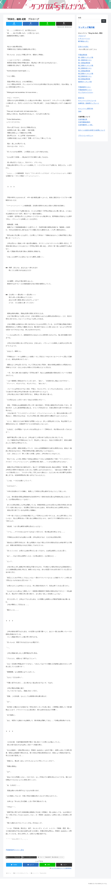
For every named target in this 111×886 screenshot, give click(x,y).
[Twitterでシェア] (14, 24)
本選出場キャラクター (58, 857)
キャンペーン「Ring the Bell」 (13, 857)
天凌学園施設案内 (84, 122)
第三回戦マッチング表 (85, 73)
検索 (79, 18)
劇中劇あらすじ (83, 41)
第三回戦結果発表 (84, 79)
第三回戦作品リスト (85, 76)
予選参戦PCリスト (84, 87)
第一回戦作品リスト (85, 60)
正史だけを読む (83, 46)
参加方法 (81, 98)
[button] (64, 24)
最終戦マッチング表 (85, 82)
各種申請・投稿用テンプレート (88, 103)
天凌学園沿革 (82, 119)
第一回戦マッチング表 (85, 57)
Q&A (79, 111)
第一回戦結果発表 (84, 63)
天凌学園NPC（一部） (85, 125)
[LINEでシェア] (47, 24)
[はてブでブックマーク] (31, 24)
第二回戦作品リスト (85, 68)
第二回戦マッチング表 (85, 65)
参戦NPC (48, 857)
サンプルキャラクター (85, 92)
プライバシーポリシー (85, 135)
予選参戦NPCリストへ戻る (15, 850)
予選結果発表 (82, 55)
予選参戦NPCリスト (85, 90)
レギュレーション (84, 38)
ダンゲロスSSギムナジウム (29, 857)
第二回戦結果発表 (84, 71)
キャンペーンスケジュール (87, 100)
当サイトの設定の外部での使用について (91, 130)
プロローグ (41, 857)
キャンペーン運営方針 (85, 108)
